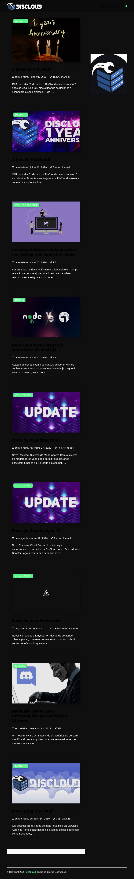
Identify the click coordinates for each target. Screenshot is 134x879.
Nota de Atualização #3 (36, 440)
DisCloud (31, 872)
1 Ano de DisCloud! (31, 159)
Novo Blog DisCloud (32, 811)
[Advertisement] (109, 33)
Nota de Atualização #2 (36, 530)
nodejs (19, 300)
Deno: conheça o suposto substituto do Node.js (37, 347)
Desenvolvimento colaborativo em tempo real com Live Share (44, 252)
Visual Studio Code (26, 205)
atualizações (23, 395)
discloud (20, 21)
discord (20, 666)
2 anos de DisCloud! (32, 69)
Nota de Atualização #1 (36, 620)
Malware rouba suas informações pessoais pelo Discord (39, 715)
